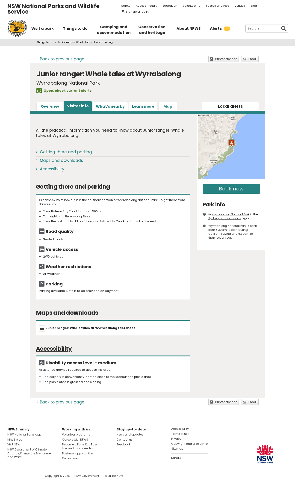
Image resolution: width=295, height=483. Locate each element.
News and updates (130, 434)
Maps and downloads (61, 160)
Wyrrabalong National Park (230, 214)
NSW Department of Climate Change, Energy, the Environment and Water (30, 453)
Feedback (123, 444)
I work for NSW (113, 476)
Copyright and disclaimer (189, 444)
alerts (230, 106)
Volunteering (192, 6)
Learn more (143, 106)
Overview (50, 106)
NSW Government (86, 476)
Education (170, 6)
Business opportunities (78, 453)
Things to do (45, 42)
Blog (254, 6)
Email (252, 59)
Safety (125, 6)
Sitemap (177, 448)
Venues (240, 6)
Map (167, 106)
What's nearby (110, 106)
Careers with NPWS (75, 440)
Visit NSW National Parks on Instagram (21, 475)
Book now (231, 188)
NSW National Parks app (24, 434)
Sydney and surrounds (224, 218)
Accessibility (52, 169)
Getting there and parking (66, 152)
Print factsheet (226, 59)
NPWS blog (14, 440)
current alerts (78, 90)
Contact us (125, 440)
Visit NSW (13, 444)
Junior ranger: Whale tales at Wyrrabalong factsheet (90, 328)
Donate (176, 458)
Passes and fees (217, 6)
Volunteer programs (76, 434)
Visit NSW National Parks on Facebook (11, 475)
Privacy (176, 439)
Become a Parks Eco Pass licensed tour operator (80, 446)
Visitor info (78, 106)
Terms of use (180, 434)
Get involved (71, 458)
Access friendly (146, 6)
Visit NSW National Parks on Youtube (31, 475)
